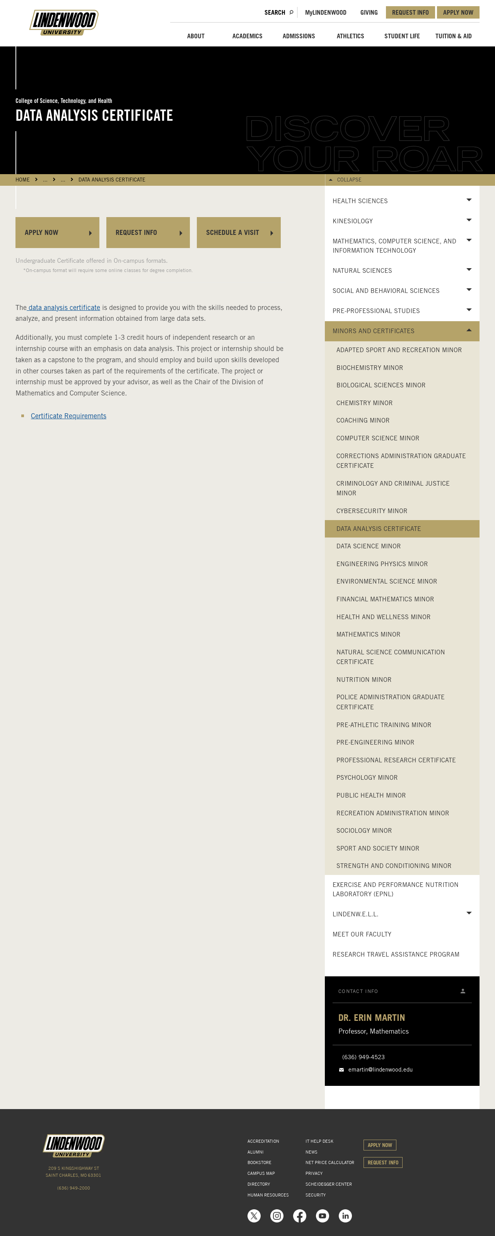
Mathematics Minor (368, 634)
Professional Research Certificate (396, 760)
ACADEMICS (247, 36)
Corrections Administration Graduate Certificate (401, 461)
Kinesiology (353, 221)
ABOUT (196, 36)
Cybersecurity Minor (372, 511)
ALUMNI (256, 1152)
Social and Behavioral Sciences (386, 290)
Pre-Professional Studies (376, 311)
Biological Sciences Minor (381, 385)
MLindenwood (325, 12)
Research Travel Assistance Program (396, 954)
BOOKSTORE (259, 1162)
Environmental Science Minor (386, 581)
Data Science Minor (368, 546)
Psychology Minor (367, 777)
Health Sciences (360, 201)
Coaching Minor (363, 420)
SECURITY (316, 1195)
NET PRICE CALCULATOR (330, 1162)
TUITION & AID (453, 36)
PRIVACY (314, 1173)
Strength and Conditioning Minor (394, 866)
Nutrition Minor (364, 679)
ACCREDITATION (263, 1141)
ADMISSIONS (299, 36)
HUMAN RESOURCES (268, 1195)
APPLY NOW (458, 12)
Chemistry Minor (364, 403)
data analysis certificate (63, 307)
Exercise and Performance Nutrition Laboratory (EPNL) (396, 889)
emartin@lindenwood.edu (380, 1069)
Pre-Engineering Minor (375, 742)
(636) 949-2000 (73, 1188)
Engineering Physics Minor (382, 564)
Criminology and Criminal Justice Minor (393, 488)
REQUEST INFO (410, 12)
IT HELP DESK (319, 1141)
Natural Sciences (362, 270)
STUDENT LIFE (402, 36)
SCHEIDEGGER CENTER (329, 1184)
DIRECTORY (259, 1184)
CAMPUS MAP (261, 1173)
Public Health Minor (371, 795)
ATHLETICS (350, 36)
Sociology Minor (364, 830)
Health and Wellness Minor (383, 617)
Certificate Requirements (68, 416)
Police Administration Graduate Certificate (390, 702)
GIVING (369, 12)
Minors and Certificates (374, 331)
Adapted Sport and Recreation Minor (399, 350)
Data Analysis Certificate (112, 180)
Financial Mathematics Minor (385, 599)
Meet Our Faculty (362, 934)
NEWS (311, 1152)
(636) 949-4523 (363, 1057)
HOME (22, 180)
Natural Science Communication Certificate (390, 657)
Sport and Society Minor (378, 848)
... (45, 180)
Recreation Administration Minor (392, 813)
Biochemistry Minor (369, 367)
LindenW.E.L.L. (356, 914)
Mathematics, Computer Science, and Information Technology (394, 246)
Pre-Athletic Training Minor (384, 725)
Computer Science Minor (378, 438)
